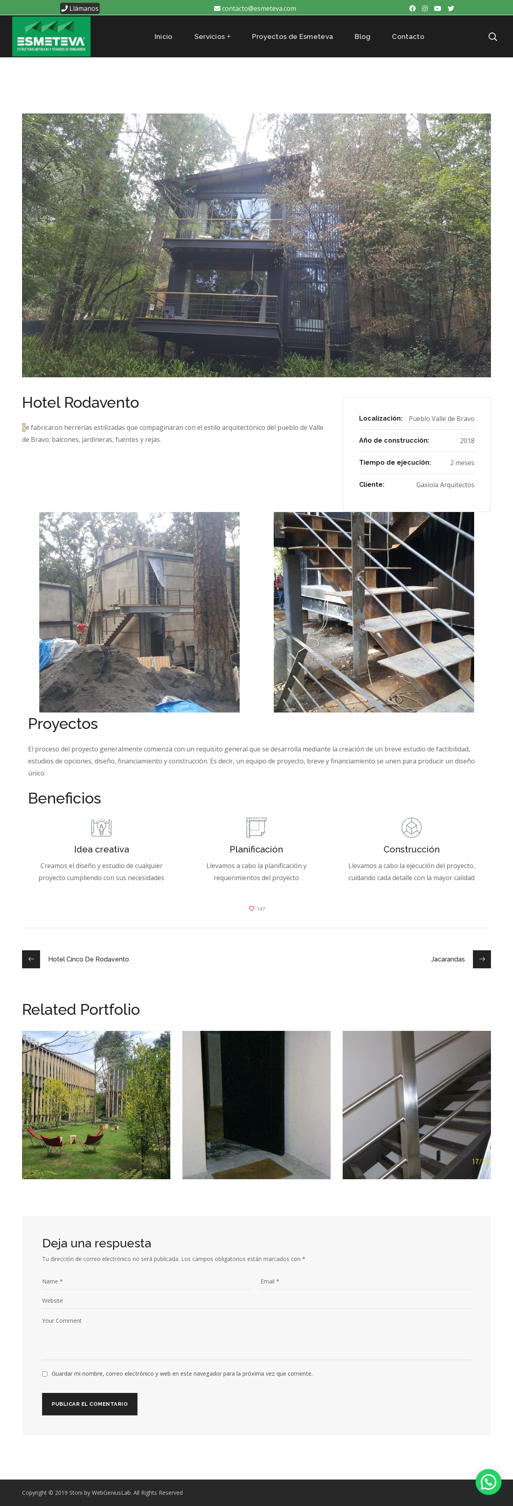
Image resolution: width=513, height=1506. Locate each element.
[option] (96, 1111)
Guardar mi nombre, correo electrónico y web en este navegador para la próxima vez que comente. (182, 1373)
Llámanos (80, 8)
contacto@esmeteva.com (255, 8)
